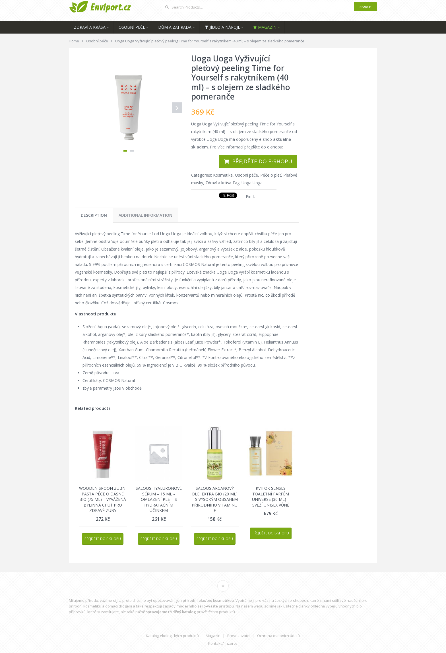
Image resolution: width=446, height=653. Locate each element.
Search (365, 7)
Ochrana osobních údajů (278, 636)
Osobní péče (132, 27)
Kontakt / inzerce (223, 643)
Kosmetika (223, 175)
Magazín (264, 27)
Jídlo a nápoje (222, 27)
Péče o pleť (270, 175)
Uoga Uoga (252, 182)
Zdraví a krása (90, 27)
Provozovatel (238, 636)
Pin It (250, 196)
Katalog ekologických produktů (172, 636)
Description (94, 215)
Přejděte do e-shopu (262, 161)
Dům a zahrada (174, 27)
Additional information (145, 215)
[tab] (94, 215)
